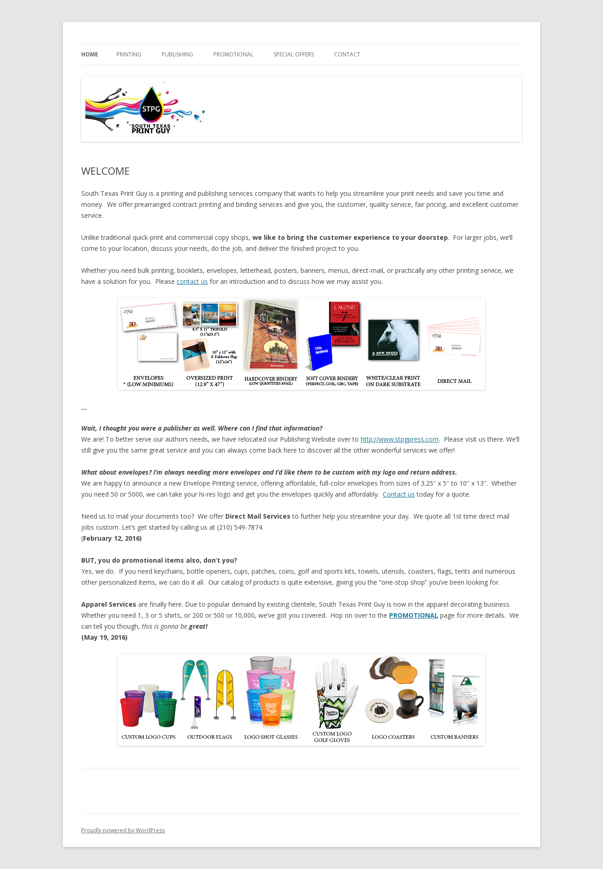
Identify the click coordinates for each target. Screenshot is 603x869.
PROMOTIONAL (233, 54)
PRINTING (129, 54)
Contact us (399, 494)
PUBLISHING (177, 54)
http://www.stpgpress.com (400, 439)
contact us (192, 281)
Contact (347, 54)
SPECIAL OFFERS (294, 54)
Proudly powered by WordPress (123, 830)
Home (89, 54)
